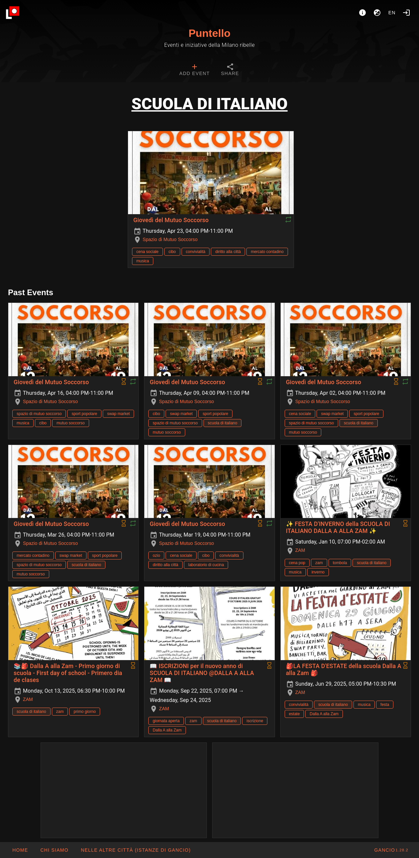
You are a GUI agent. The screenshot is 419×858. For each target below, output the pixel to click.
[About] (362, 12)
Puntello (209, 33)
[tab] (194, 70)
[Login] (406, 12)
